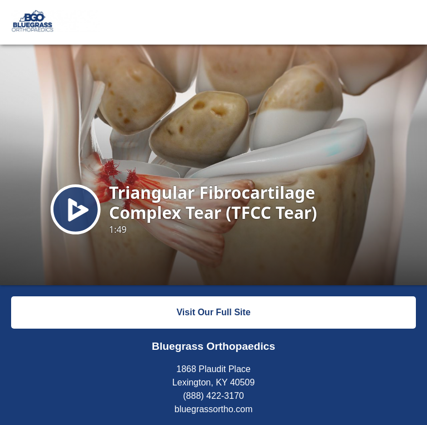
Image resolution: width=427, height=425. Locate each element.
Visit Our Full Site (213, 312)
